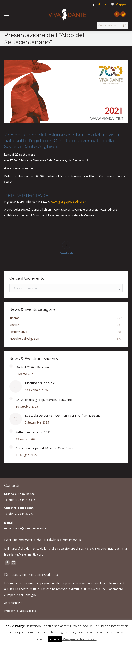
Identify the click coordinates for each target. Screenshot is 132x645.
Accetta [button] (54, 639)
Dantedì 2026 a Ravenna (32, 367)
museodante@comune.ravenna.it (26, 528)
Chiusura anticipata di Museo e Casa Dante (45, 448)
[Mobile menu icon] (6, 15)
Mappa (121, 4)
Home (102, 4)
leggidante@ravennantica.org (23, 554)
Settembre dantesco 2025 (33, 432)
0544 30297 (26, 513)
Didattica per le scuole (40, 383)
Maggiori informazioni (79, 639)
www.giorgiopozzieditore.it (68, 202)
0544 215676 (26, 500)
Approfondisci (13, 603)
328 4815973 (87, 549)
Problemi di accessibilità (20, 611)
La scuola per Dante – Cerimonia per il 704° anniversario (63, 415)
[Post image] (11, 366)
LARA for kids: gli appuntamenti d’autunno (44, 400)
